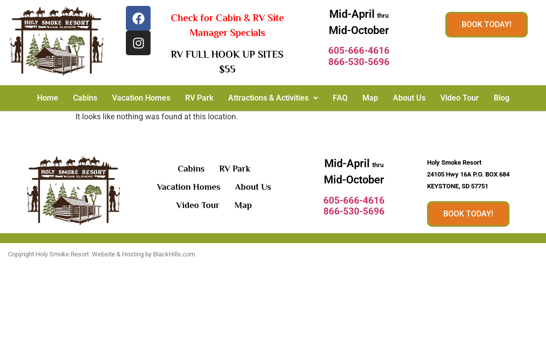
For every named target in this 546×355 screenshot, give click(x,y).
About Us (409, 98)
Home (47, 98)
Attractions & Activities (273, 98)
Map (370, 98)
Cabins (85, 98)
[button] (273, 98)
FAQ (340, 98)
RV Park (199, 98)
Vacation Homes (141, 98)
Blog (501, 98)
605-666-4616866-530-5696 (359, 56)
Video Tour (459, 98)
